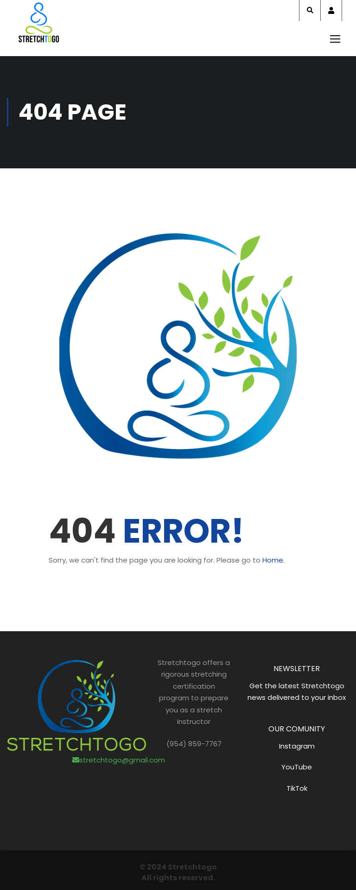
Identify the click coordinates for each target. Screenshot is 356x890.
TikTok (296, 788)
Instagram (297, 746)
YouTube (296, 767)
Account (331, 10)
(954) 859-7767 (194, 744)
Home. (273, 560)
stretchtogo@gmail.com (118, 760)
